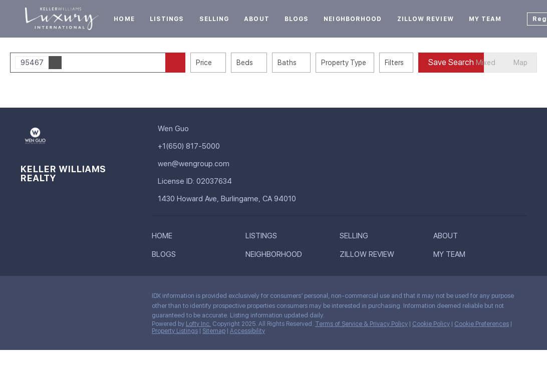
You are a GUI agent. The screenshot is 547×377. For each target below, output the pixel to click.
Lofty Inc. (198, 323)
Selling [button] (214, 19)
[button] (175, 63)
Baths (287, 63)
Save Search (451, 62)
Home (124, 19)
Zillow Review (425, 19)
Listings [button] (167, 19)
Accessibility (247, 330)
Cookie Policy (431, 323)
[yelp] (87, 298)
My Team (485, 19)
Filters (394, 63)
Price (204, 63)
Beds (244, 63)
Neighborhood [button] (353, 19)
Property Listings (175, 330)
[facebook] (27, 298)
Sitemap (213, 330)
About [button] (256, 19)
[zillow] (67, 298)
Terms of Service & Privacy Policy (361, 323)
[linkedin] (47, 298)
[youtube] (107, 298)
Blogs (297, 19)
